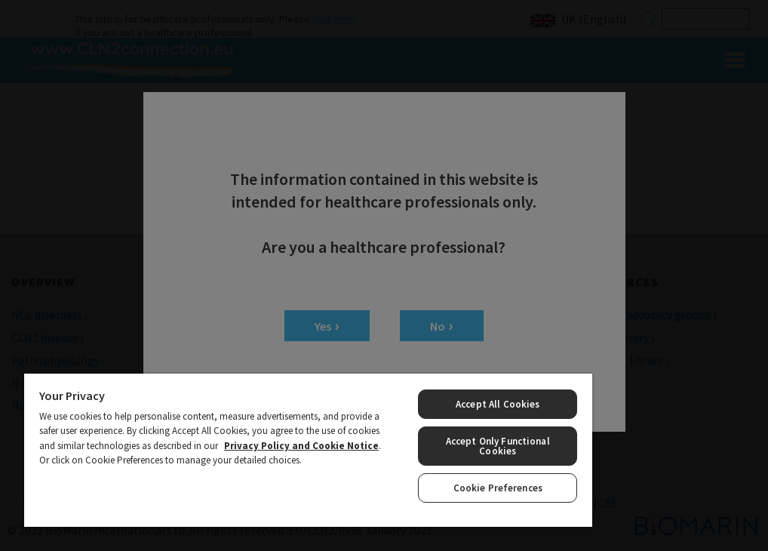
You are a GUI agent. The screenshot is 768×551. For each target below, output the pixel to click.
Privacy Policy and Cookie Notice (301, 445)
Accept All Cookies (497, 404)
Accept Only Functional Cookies (498, 446)
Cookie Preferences (497, 488)
